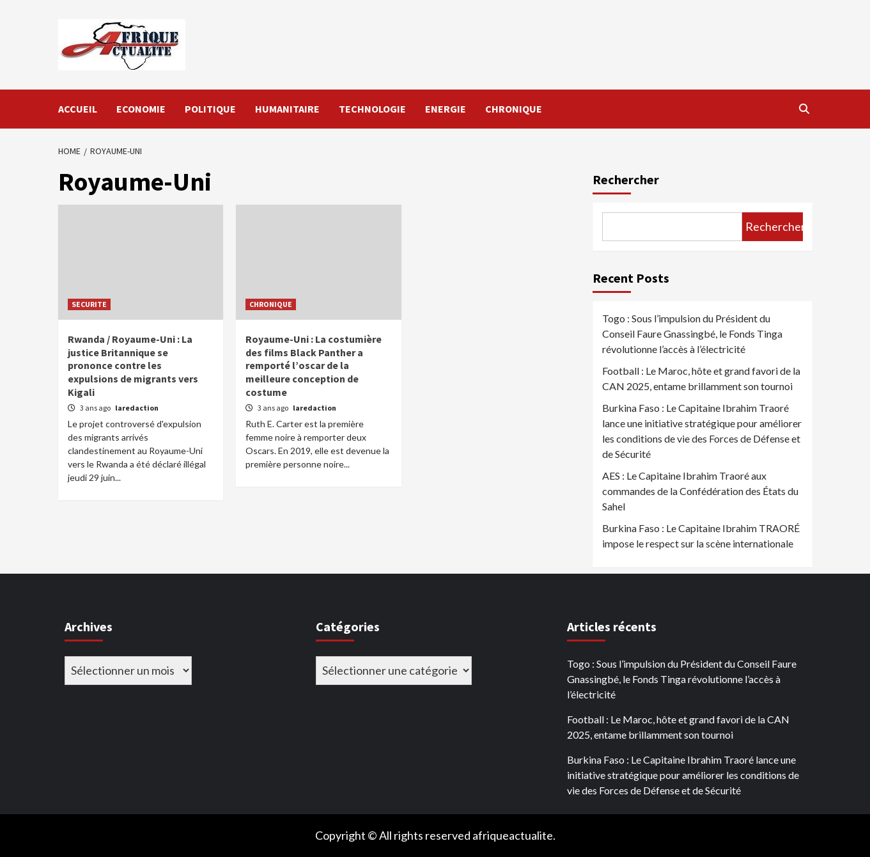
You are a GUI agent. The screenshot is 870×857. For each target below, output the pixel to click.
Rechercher (626, 179)
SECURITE (89, 304)
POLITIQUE (210, 108)
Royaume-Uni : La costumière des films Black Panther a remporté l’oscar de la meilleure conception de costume (313, 365)
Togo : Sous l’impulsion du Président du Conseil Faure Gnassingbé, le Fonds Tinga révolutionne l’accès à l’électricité (692, 333)
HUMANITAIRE (287, 108)
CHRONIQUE (513, 108)
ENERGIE (445, 108)
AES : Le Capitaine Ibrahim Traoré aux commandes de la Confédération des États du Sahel (700, 490)
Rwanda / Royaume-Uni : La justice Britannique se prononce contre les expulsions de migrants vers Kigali (133, 365)
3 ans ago (96, 408)
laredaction (137, 408)
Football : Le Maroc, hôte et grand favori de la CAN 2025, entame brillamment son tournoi (701, 378)
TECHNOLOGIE (372, 108)
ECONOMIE (141, 108)
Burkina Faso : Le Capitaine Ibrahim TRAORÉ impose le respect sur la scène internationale (701, 535)
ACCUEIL (77, 108)
